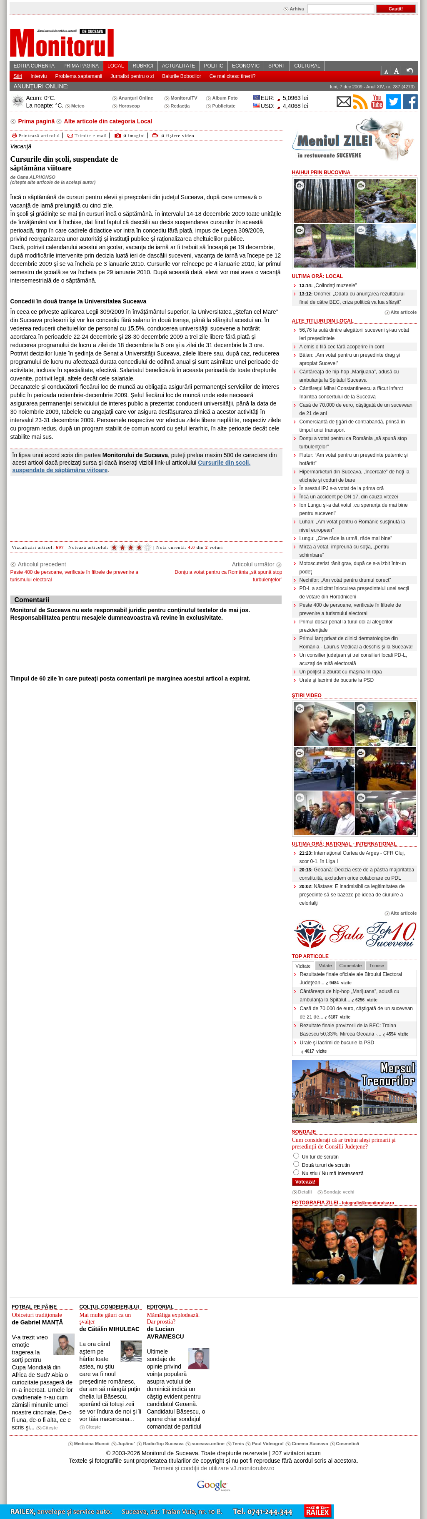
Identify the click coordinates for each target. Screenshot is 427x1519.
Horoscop (129, 105)
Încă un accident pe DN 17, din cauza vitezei (349, 497)
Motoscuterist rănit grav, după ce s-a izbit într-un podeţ (353, 568)
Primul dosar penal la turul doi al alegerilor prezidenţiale (346, 626)
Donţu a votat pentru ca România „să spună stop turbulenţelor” (353, 442)
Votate (325, 965)
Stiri (18, 76)
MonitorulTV (183, 97)
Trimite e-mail (86, 135)
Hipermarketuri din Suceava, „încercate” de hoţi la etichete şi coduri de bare (355, 476)
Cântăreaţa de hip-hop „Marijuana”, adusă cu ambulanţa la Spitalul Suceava (349, 376)
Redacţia (180, 105)
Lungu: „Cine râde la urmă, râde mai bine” (346, 538)
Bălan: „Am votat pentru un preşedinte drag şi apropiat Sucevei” (350, 359)
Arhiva (297, 8)
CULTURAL (307, 66)
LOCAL (115, 66)
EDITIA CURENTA (34, 66)
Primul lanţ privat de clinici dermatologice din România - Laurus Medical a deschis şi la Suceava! (356, 643)
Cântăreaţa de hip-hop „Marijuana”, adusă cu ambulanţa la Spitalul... (350, 995)
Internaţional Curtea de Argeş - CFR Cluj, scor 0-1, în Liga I (352, 857)
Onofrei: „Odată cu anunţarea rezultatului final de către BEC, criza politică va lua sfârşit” (352, 298)
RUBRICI (142, 66)
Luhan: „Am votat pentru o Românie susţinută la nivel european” (352, 526)
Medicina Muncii (92, 1443)
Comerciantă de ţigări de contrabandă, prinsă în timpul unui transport (352, 426)
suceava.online (208, 1443)
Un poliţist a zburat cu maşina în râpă (341, 672)
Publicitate (223, 105)
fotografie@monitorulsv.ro (368, 1203)
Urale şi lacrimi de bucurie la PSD (337, 680)
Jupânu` (126, 1443)
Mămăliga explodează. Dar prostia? (173, 1318)
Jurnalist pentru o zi (132, 76)
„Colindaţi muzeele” (328, 285)
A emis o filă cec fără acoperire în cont (342, 347)
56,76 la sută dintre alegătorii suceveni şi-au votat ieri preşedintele (355, 334)
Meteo (78, 105)
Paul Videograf (268, 1443)
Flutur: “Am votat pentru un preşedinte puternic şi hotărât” (354, 459)
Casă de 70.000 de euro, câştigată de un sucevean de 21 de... (356, 1013)
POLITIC (213, 66)
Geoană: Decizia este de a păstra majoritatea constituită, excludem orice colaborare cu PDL (357, 874)
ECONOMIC (246, 66)
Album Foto (224, 97)
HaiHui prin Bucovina (321, 172)
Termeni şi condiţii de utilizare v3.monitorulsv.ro (213, 1468)
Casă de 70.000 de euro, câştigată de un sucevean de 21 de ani (356, 409)
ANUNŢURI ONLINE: (41, 86)
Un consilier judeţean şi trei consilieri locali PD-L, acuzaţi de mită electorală (353, 659)
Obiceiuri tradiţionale (37, 1315)
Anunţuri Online (135, 97)
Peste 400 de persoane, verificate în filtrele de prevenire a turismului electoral (350, 609)
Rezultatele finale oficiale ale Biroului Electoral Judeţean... (351, 978)
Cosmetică (348, 1443)
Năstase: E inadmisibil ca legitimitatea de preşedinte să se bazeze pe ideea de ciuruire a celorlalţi (352, 894)
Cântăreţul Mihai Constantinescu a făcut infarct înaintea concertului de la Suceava (351, 392)
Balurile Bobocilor (181, 76)
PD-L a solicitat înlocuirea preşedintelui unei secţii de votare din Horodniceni (355, 593)
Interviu (38, 76)
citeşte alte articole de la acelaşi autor (53, 182)
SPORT (276, 66)
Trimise (376, 965)
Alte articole (404, 312)
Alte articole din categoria (107, 121)
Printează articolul (35, 135)
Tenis (238, 1443)
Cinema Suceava (310, 1443)
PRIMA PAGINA (81, 66)
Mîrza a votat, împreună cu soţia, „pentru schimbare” (345, 551)
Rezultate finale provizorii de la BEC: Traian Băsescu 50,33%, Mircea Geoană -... (354, 1030)
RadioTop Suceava (163, 1443)
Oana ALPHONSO (36, 177)
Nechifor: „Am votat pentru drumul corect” (345, 580)
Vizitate (303, 965)
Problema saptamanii (78, 76)
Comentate (351, 965)
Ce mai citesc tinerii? (233, 76)
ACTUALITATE (178, 66)
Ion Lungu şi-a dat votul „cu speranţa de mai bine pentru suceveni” (354, 509)
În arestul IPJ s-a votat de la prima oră (342, 488)
